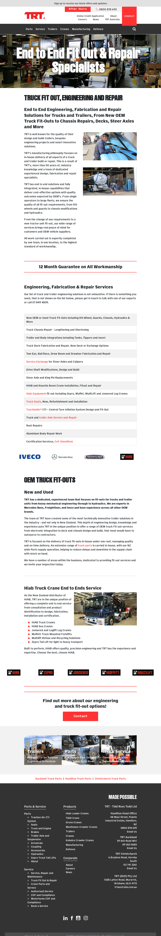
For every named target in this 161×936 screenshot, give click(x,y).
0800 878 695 (129, 827)
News (96, 19)
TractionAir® (34, 409)
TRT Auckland (128, 837)
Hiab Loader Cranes (77, 813)
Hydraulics (36, 854)
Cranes (64, 29)
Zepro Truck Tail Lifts (43, 857)
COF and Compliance (42, 895)
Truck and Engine (40, 828)
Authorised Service (41, 891)
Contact (80, 716)
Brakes (34, 832)
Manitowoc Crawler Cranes (81, 827)
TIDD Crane (72, 818)
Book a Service (39, 906)
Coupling (35, 846)
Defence (98, 29)
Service (40, 29)
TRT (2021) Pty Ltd (125, 876)
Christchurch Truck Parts (110, 778)
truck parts (85, 545)
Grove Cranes (74, 822)
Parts (29, 29)
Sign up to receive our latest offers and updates (80, 3)
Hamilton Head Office (124, 813)
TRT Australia (112, 19)
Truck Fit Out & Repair (43, 880)
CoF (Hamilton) (64, 441)
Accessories (37, 850)
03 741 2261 (130, 864)
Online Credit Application (90, 16)
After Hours (78, 9)
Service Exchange (37, 361)
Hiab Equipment (36, 393)
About (113, 16)
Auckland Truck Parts (48, 778)
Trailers (52, 29)
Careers (82, 19)
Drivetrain (36, 843)
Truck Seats (33, 401)
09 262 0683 (129, 844)
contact (129, 16)
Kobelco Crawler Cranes (80, 840)
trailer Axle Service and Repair (58, 417)
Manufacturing (81, 29)
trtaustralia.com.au (126, 887)
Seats (33, 824)
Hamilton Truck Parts (78, 778)
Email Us (132, 831)
